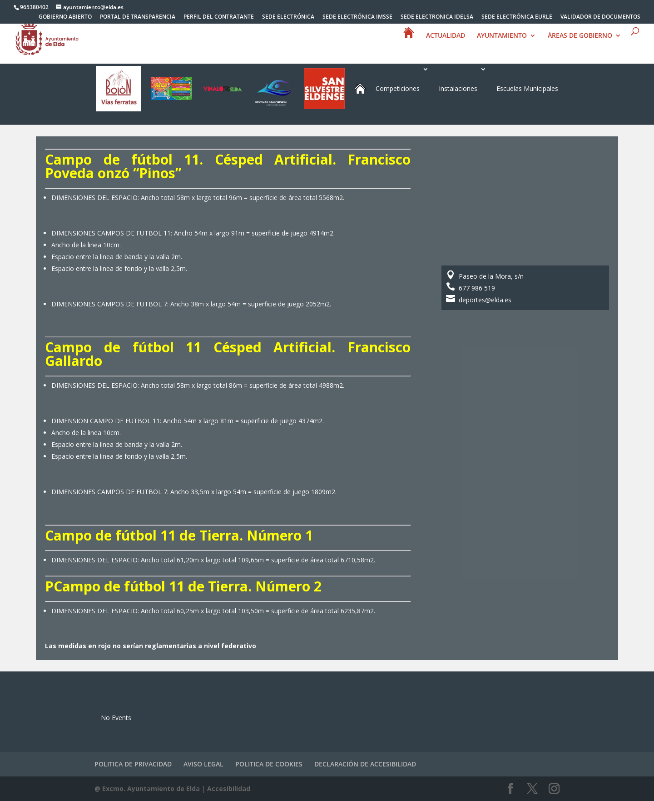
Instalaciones (458, 88)
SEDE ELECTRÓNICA (288, 17)
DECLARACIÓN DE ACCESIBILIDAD (365, 764)
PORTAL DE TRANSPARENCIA (137, 17)
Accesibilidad (228, 788)
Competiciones (398, 88)
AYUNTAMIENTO (502, 47)
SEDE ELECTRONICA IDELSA (437, 17)
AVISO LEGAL (203, 764)
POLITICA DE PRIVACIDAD (133, 764)
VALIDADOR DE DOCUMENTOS (600, 17)
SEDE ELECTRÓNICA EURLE (516, 17)
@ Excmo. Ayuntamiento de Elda (147, 788)
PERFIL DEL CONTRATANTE (218, 17)
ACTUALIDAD (445, 47)
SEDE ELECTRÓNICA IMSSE (357, 17)
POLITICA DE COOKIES (268, 764)
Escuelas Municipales (527, 88)
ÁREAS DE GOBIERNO (580, 47)
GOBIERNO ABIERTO (65, 17)
